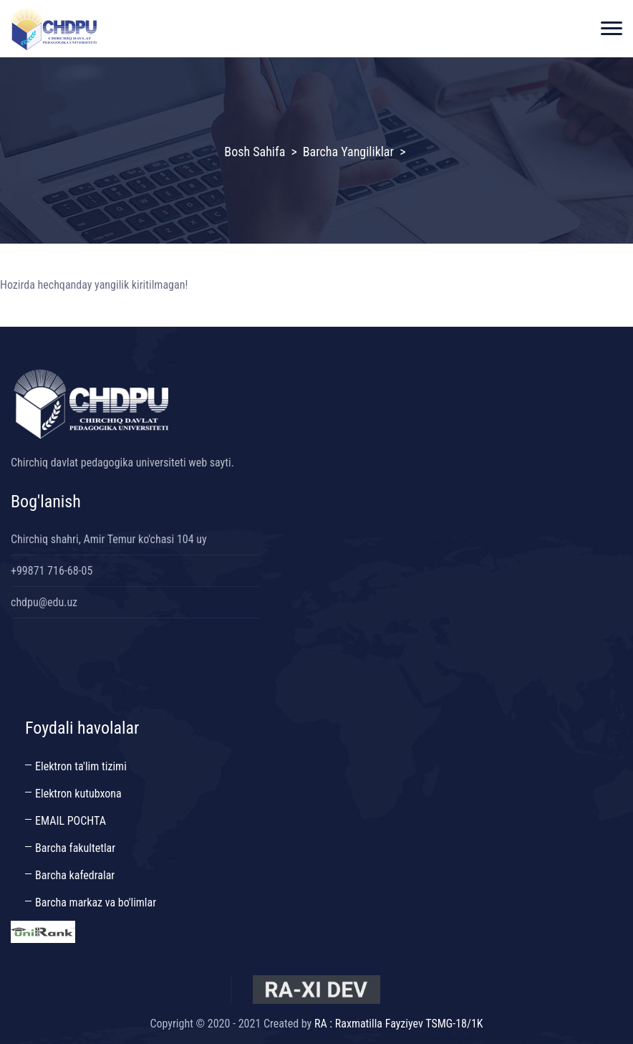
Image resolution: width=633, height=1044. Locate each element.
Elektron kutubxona (78, 793)
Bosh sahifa (254, 151)
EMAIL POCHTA (70, 821)
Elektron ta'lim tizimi (81, 766)
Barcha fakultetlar (75, 848)
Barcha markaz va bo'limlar (95, 902)
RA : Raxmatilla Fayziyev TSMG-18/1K (398, 1023)
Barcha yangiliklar (348, 151)
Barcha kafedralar (75, 875)
